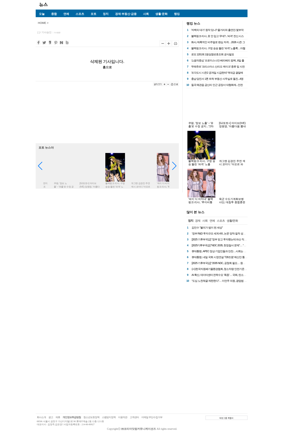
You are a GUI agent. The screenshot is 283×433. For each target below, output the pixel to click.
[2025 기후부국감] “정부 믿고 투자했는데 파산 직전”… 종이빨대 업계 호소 (231, 239)
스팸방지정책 (109, 417)
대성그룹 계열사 (226, 417)
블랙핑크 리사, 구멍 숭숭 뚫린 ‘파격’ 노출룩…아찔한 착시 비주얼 (201, 165)
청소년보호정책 (91, 417)
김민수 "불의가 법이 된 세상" (207, 227)
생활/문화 (232, 220)
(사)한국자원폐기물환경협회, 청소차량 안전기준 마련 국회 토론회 (227, 268)
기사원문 (57, 33)
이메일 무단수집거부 (152, 417)
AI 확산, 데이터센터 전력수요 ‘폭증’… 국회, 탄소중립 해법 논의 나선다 (230, 274)
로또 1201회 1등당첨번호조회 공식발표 (212, 54)
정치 (106, 13)
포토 (93, 13)
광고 (50, 417)
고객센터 (134, 417)
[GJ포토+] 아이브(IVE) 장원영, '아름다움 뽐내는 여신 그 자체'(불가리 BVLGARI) (232, 128)
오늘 (42, 13)
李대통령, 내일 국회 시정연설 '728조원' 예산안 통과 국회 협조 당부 (228, 257)
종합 (54, 13)
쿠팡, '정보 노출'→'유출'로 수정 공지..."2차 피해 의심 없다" (201, 126)
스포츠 (80, 13)
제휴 (58, 417)
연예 (66, 13)
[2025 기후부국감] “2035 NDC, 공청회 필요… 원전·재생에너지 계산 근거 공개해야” (236, 263)
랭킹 (177, 13)
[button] (174, 166)
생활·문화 (161, 13)
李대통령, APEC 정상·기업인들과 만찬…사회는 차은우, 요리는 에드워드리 (232, 251)
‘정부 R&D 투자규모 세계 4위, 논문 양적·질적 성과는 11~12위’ (225, 233)
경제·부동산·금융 (126, 13)
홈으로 (107, 67)
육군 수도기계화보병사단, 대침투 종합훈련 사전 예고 (232, 202)
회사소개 (41, 417)
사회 (146, 13)
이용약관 (122, 417)
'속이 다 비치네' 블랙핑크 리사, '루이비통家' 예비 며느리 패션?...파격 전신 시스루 (201, 203)
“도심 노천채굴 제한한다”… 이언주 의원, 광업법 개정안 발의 (224, 280)
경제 (197, 220)
